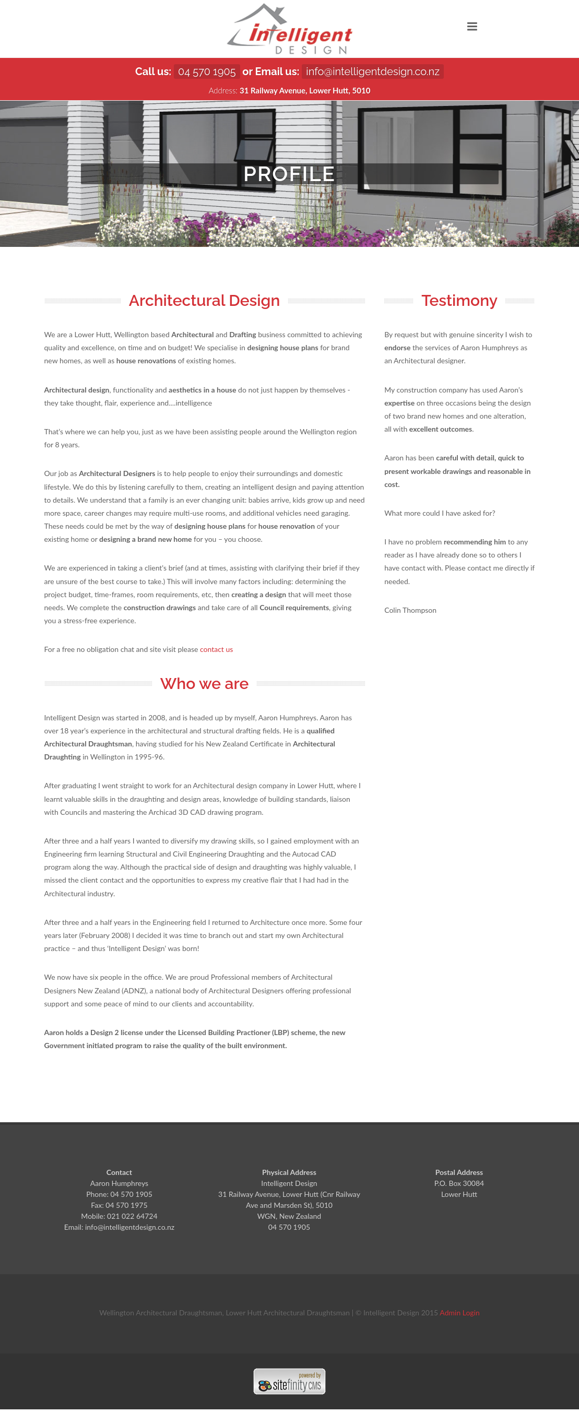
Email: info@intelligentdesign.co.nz (119, 1226)
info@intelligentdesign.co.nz (373, 71)
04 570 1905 (206, 71)
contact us (216, 649)
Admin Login (459, 1312)
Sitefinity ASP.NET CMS (289, 1381)
